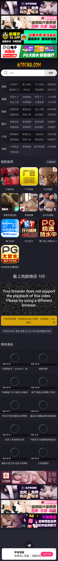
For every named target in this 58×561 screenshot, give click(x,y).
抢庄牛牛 (51, 89)
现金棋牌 (39, 89)
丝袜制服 (26, 102)
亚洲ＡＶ (14, 96)
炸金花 (27, 89)
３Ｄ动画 (51, 96)
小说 (4, 136)
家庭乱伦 (26, 134)
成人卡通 (39, 109)
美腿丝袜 (14, 126)
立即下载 (47, 554)
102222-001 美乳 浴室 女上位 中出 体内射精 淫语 (27, 331)
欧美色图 (39, 121)
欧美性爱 (51, 109)
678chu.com (29, 65)
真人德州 (26, 84)
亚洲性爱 (14, 109)
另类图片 (51, 126)
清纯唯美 (26, 126)
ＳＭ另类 (51, 102)
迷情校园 (14, 139)
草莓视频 (26, 146)
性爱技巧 (51, 139)
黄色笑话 (39, 139)
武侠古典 (51, 134)
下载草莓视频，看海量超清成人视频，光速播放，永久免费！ (29, 320)
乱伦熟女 (39, 114)
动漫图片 (51, 121)
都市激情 (14, 134)
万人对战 (39, 84)
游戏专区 (51, 84)
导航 (4, 149)
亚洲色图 (26, 121)
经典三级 (26, 114)
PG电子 (14, 84)
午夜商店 (14, 146)
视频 (4, 99)
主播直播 (39, 102)
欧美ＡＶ (39, 96)
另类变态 (51, 114)
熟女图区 (39, 126)
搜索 (51, 72)
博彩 (4, 86)
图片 (4, 124)
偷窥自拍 (14, 121)
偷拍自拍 (26, 109)
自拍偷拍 (26, 96)
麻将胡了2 (14, 89)
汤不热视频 (39, 146)
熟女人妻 (14, 102)
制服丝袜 (14, 114)
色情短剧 (14, 151)
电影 (4, 111)
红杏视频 (51, 146)
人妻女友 (39, 134)
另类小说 (26, 139)
